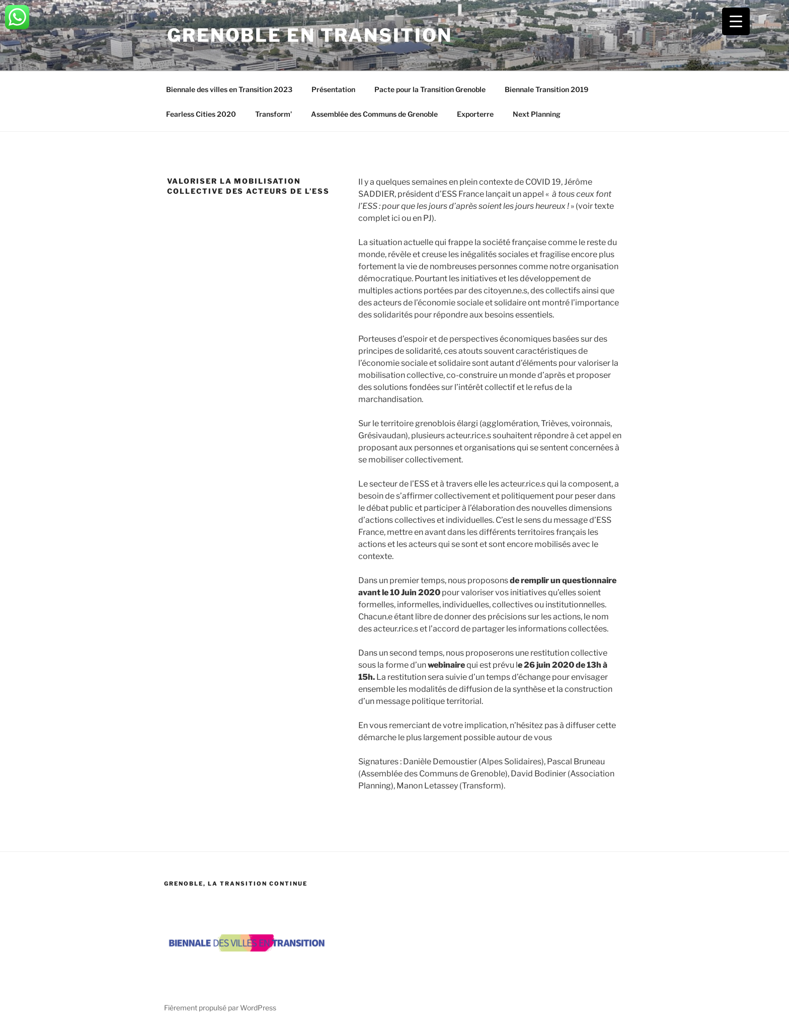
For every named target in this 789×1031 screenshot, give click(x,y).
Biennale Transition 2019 (546, 89)
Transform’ (273, 114)
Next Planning (537, 114)
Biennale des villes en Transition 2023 (229, 89)
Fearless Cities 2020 (201, 114)
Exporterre (475, 114)
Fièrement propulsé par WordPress (220, 1007)
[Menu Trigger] (736, 21)
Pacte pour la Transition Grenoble (430, 89)
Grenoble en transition (309, 35)
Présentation (333, 89)
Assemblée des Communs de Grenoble (374, 114)
